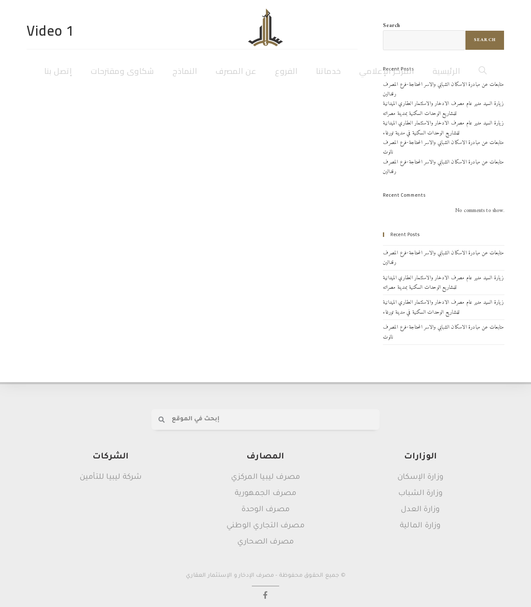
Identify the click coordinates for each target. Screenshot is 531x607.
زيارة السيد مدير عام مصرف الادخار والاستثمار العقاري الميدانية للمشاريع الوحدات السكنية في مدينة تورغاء (443, 127)
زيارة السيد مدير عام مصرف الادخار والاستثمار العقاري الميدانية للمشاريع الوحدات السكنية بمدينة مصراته (443, 108)
